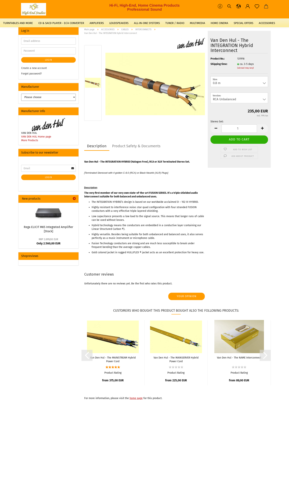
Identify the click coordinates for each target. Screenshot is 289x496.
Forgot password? (31, 73)
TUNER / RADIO (174, 23)
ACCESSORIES (267, 23)
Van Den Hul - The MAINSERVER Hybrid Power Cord (176, 359)
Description (97, 146)
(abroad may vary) (245, 68)
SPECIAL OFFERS (243, 23)
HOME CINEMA (219, 23)
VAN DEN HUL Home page (36, 136)
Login (48, 60)
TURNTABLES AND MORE (18, 23)
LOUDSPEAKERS (118, 23)
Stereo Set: (216, 121)
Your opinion (186, 296)
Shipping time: (218, 64)
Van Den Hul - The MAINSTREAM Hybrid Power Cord (113, 359)
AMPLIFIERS (97, 23)
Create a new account (34, 68)
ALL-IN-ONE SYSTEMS (147, 23)
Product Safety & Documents (136, 146)
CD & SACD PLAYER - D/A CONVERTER (61, 23)
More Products (29, 140)
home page (136, 398)
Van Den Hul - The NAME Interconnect (239, 357)
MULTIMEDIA (197, 23)
